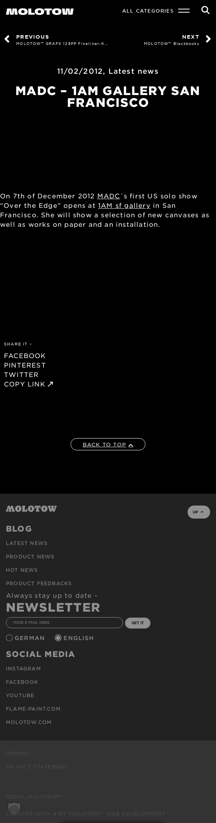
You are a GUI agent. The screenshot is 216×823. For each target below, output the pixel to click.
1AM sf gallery (124, 205)
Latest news (133, 71)
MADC (108, 196)
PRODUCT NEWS (30, 556)
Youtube (20, 695)
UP (198, 511)
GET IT (138, 622)
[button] (14, 809)
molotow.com (29, 722)
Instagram (23, 668)
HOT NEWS (22, 570)
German (31, 638)
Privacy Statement (37, 766)
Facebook (22, 682)
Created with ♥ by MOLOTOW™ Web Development (86, 813)
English (79, 638)
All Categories (148, 10)
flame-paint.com (33, 708)
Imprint (18, 753)
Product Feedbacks (39, 583)
